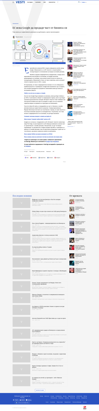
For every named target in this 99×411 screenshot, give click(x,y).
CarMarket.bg (79, 396)
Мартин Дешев (19, 37)
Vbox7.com (46, 396)
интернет (32, 151)
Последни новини (22, 196)
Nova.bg (64, 396)
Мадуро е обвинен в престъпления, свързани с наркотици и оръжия (49, 354)
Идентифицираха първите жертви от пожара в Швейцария (49, 271)
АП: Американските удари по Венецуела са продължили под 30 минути (48, 330)
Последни (30, 2)
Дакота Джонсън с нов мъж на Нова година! (80, 239)
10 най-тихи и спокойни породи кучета (79, 208)
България (38, 2)
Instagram (27, 146)
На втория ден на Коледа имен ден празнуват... (79, 90)
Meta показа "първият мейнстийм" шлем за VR (37, 119)
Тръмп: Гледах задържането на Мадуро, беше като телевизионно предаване (46, 283)
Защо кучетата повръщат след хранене (79, 82)
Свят (44, 2)
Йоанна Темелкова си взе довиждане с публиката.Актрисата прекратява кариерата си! (80, 231)
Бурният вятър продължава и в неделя (79, 262)
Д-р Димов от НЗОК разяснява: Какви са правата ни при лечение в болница (48, 307)
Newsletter (33, 157)
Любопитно (52, 2)
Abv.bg (41, 396)
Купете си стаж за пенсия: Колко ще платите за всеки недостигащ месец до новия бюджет (78, 75)
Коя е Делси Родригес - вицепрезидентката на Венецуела (48, 223)
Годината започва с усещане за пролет (80, 215)
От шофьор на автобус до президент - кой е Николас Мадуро (47, 378)
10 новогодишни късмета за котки (79, 200)
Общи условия (60, 402)
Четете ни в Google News (22, 402)
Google (26, 151)
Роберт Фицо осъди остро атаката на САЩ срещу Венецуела (49, 211)
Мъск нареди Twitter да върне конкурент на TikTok (38, 134)
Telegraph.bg (84, 397)
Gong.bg (52, 396)
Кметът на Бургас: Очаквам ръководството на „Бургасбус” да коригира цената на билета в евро (48, 342)
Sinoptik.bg (60, 397)
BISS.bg (85, 396)
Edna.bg (78, 397)
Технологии (15, 23)
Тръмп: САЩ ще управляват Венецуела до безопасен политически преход (79, 44)
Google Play (49, 141)
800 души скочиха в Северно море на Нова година (80, 222)
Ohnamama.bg (54, 397)
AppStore (56, 141)
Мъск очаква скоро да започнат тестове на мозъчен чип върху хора (43, 137)
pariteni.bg (75, 78)
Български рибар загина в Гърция (42, 247)
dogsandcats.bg (75, 84)
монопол (49, 151)
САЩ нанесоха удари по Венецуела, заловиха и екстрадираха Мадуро (80, 270)
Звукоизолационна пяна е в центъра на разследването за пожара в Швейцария (79, 59)
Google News (41, 157)
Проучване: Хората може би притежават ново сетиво (79, 66)
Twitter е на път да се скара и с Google (34, 93)
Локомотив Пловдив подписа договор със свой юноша (80, 255)
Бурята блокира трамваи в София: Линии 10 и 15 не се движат (47, 366)
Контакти (85, 402)
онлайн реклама (40, 151)
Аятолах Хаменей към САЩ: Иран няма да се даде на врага (49, 318)
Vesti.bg (20, 2)
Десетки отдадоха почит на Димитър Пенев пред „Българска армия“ (80, 247)
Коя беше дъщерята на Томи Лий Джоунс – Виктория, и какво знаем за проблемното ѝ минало (79, 52)
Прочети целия (70, 126)
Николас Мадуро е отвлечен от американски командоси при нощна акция (48, 295)
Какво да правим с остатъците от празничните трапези (79, 105)
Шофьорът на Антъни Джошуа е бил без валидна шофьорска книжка (46, 200)
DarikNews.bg (58, 396)
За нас (47, 402)
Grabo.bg (67, 397)
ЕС (53, 151)
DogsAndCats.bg (71, 396)
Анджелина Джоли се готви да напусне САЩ (45, 235)
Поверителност (67, 402)
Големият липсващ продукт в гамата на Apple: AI (37, 116)
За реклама (52, 402)
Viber (27, 157)
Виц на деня (70, 119)
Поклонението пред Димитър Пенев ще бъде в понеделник (49, 259)
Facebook (50, 157)
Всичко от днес (40, 390)
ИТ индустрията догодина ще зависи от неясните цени (79, 113)
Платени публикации (77, 402)
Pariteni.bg (72, 397)
